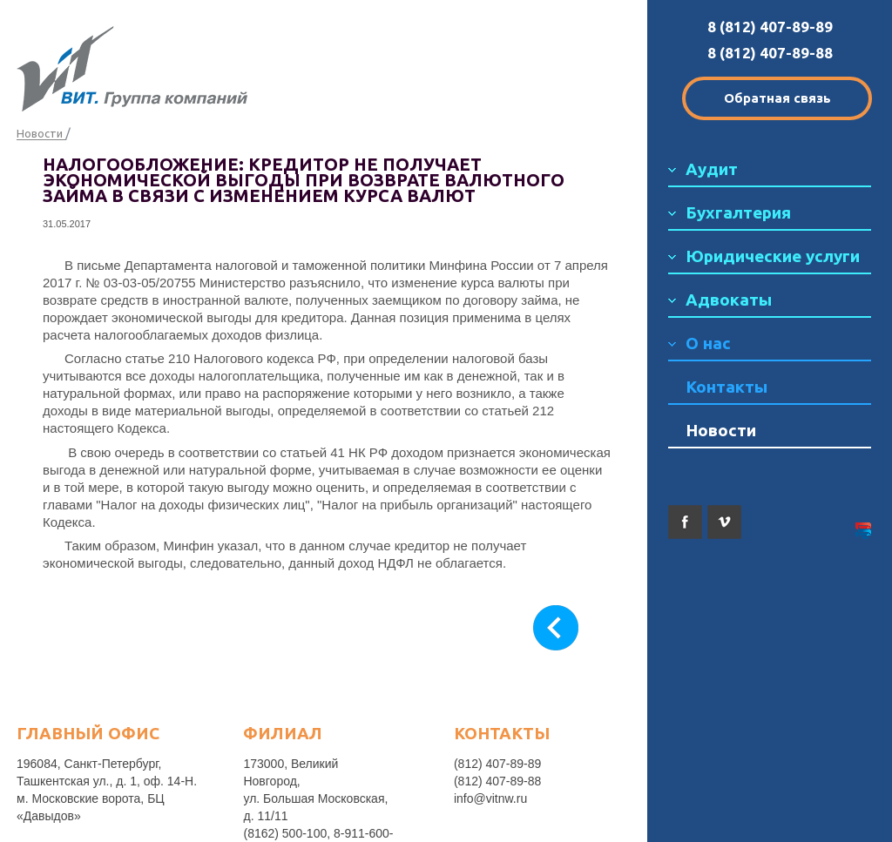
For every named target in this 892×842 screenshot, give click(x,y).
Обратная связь (777, 98)
